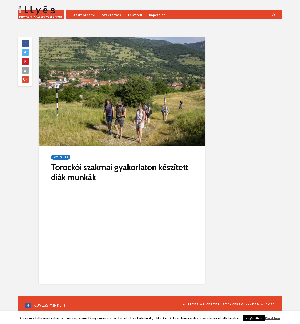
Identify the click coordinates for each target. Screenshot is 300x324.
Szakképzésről (83, 15)
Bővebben (272, 318)
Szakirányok (111, 15)
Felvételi (135, 15)
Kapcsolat (157, 15)
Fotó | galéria (60, 157)
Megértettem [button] (253, 318)
